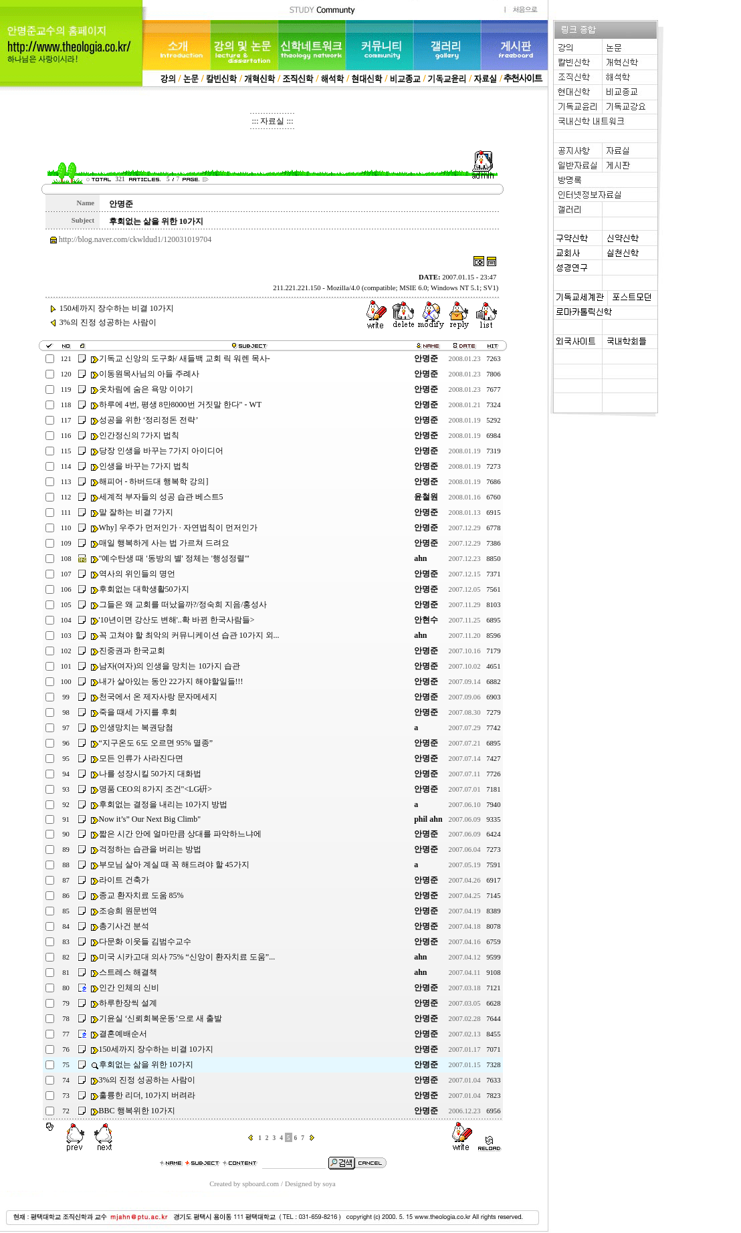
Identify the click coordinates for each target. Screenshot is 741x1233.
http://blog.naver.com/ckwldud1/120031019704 (135, 239)
